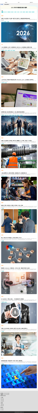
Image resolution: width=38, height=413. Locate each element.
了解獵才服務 (2, 404)
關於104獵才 (2, 408)
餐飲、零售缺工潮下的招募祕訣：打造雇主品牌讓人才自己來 (11, 237)
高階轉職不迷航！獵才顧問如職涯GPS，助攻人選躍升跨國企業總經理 (12, 111)
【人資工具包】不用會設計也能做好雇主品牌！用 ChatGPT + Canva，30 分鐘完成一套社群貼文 (17, 79)
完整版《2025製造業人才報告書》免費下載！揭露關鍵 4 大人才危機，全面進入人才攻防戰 (16, 140)
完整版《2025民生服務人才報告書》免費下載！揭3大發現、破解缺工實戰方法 (14, 328)
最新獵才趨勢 (2, 405)
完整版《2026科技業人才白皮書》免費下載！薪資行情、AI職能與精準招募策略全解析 (15, 18)
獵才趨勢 (2, 4)
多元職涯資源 (2, 401)
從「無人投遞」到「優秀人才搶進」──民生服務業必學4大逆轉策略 (12, 298)
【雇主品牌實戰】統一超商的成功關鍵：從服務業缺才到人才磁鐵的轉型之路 (14, 173)
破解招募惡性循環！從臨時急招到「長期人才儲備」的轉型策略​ (11, 360)
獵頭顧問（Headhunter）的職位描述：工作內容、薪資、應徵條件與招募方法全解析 (15, 268)
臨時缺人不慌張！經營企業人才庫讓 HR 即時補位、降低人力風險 (12, 205)
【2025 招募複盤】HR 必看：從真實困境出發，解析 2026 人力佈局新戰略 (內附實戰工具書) (16, 47)
